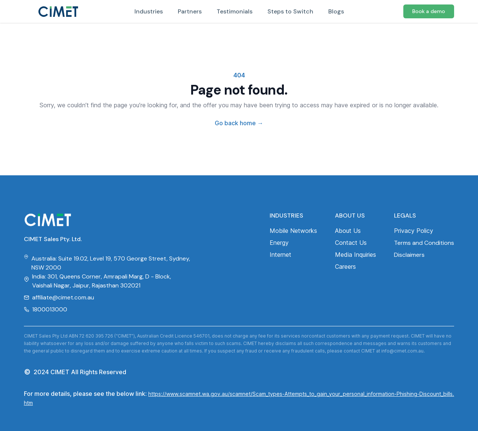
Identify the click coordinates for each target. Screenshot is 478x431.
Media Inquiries (355, 254)
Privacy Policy (413, 230)
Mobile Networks (293, 230)
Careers (345, 266)
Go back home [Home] (239, 123)
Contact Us (351, 242)
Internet (280, 254)
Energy (279, 242)
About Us (348, 230)
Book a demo (428, 11)
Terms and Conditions (424, 243)
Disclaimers (409, 255)
